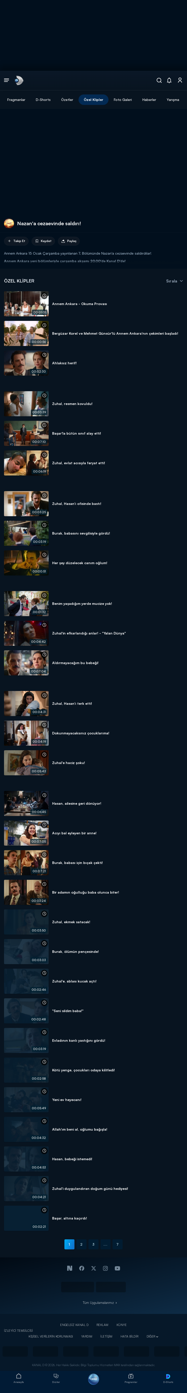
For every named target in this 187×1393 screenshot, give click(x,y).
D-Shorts (43, 99)
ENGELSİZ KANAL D (74, 1325)
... (105, 1244)
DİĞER (151, 1336)
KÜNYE (122, 1325)
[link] (19, 80)
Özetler (67, 99)
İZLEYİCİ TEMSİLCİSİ (18, 1330)
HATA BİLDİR (130, 1336)
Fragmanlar (16, 99)
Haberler (149, 99)
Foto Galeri (123, 99)
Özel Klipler (93, 99)
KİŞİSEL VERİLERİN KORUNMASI (51, 1336)
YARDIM (86, 1336)
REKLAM (103, 1325)
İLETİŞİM (106, 1336)
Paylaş (68, 241)
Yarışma (173, 99)
